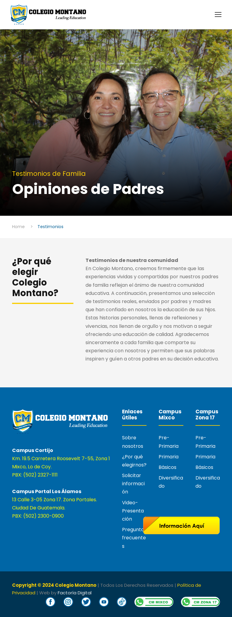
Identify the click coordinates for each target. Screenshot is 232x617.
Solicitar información (133, 483)
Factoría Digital (75, 593)
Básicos (167, 467)
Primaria (169, 456)
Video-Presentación (133, 510)
